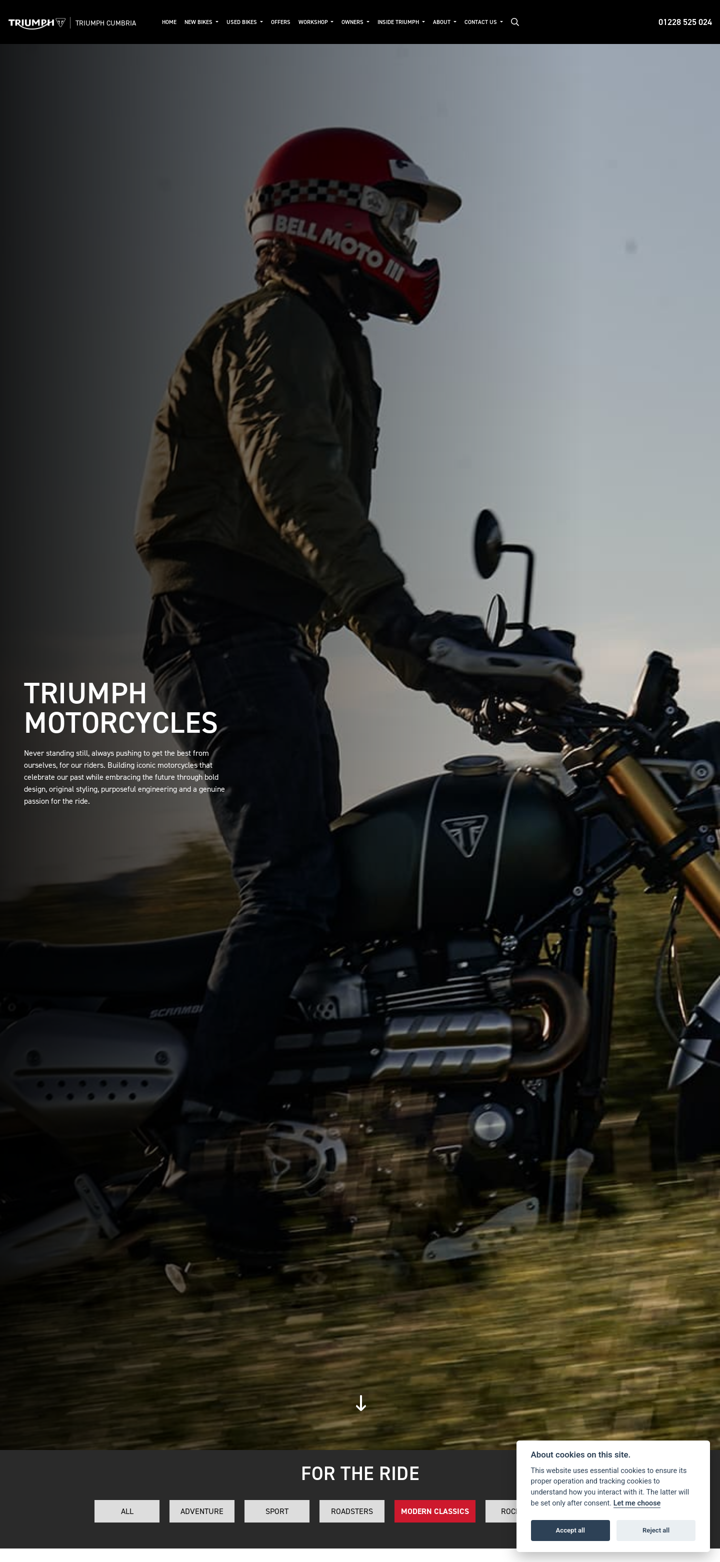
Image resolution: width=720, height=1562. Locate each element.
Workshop (316, 22)
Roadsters (352, 1511)
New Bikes (201, 22)
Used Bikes (244, 22)
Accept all (570, 1530)
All (127, 1511)
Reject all (656, 1530)
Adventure (202, 1511)
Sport (277, 1511)
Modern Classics (435, 1511)
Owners (356, 22)
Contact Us (483, 22)
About (444, 22)
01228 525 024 (685, 22)
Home (171, 22)
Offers (282, 22)
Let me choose (637, 1503)
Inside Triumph (401, 22)
